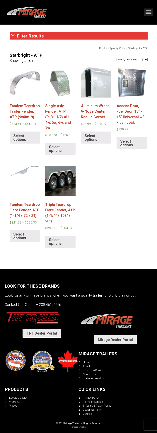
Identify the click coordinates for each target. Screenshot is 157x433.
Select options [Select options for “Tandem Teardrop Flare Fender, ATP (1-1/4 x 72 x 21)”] (19, 236)
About (86, 366)
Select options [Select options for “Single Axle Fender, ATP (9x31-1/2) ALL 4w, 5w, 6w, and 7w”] (55, 149)
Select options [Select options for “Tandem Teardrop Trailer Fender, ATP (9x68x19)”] (19, 138)
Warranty (14, 401)
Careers (87, 413)
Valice (83, 427)
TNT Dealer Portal (42, 333)
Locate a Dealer (18, 397)
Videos (13, 405)
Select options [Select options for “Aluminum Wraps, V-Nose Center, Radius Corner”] (91, 138)
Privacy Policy (91, 397)
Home (86, 362)
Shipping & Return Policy (97, 405)
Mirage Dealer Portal (115, 339)
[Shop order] (132, 59)
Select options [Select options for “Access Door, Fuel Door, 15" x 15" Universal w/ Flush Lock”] (126, 143)
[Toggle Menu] (148, 12)
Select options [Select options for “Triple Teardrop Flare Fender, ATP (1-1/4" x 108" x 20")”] (55, 242)
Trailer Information (94, 378)
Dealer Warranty (92, 409)
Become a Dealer (93, 370)
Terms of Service (93, 401)
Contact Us (89, 374)
